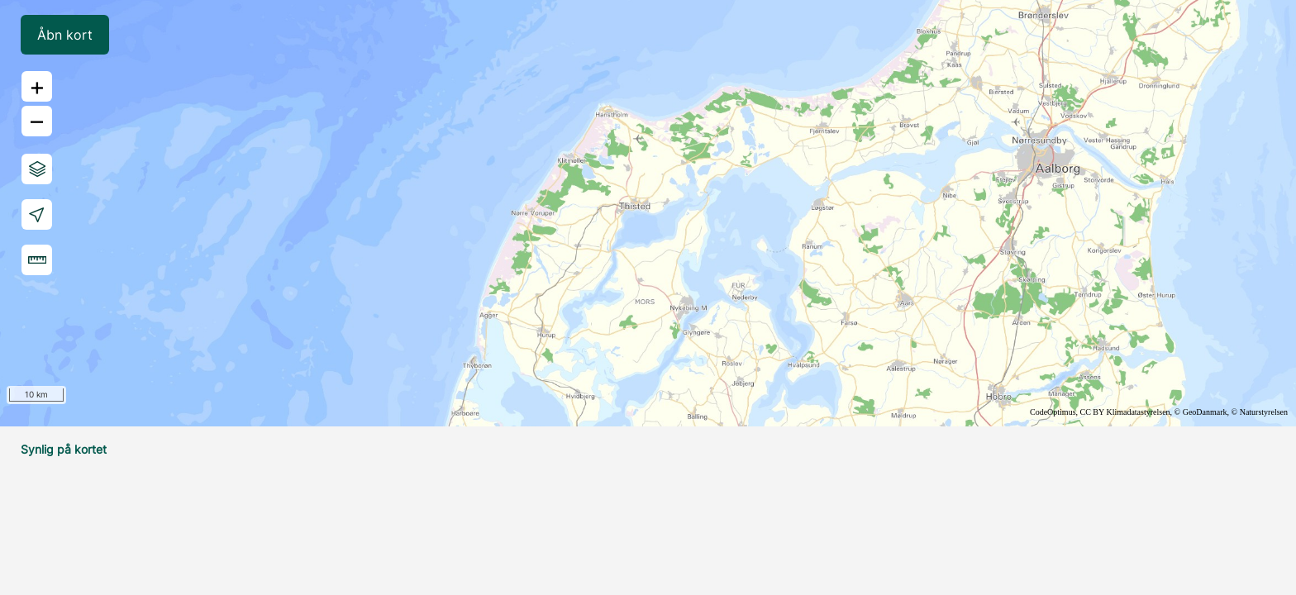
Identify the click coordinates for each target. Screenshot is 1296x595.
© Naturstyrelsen (1260, 411)
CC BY (1092, 411)
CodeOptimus (1053, 411)
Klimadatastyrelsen (1138, 411)
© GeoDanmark (1200, 411)
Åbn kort (65, 34)
